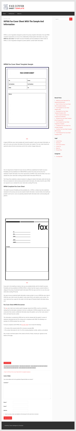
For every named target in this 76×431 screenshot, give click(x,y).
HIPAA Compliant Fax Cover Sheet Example (39, 366)
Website (5, 410)
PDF (27, 138)
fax (6, 308)
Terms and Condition (60, 144)
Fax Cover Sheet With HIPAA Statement (11, 366)
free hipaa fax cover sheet (25, 366)
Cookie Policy (59, 141)
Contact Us (58, 146)
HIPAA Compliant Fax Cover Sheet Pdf (11, 367)
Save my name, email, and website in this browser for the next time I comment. (22, 414)
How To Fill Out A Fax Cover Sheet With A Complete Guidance (17, 372)
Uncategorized (7, 363)
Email (5, 406)
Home (4, 13)
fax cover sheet (24, 324)
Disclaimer (58, 142)
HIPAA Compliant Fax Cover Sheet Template (27, 367)
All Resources (11, 13)
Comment (6, 382)
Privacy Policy (59, 150)
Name (5, 402)
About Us (19, 13)
